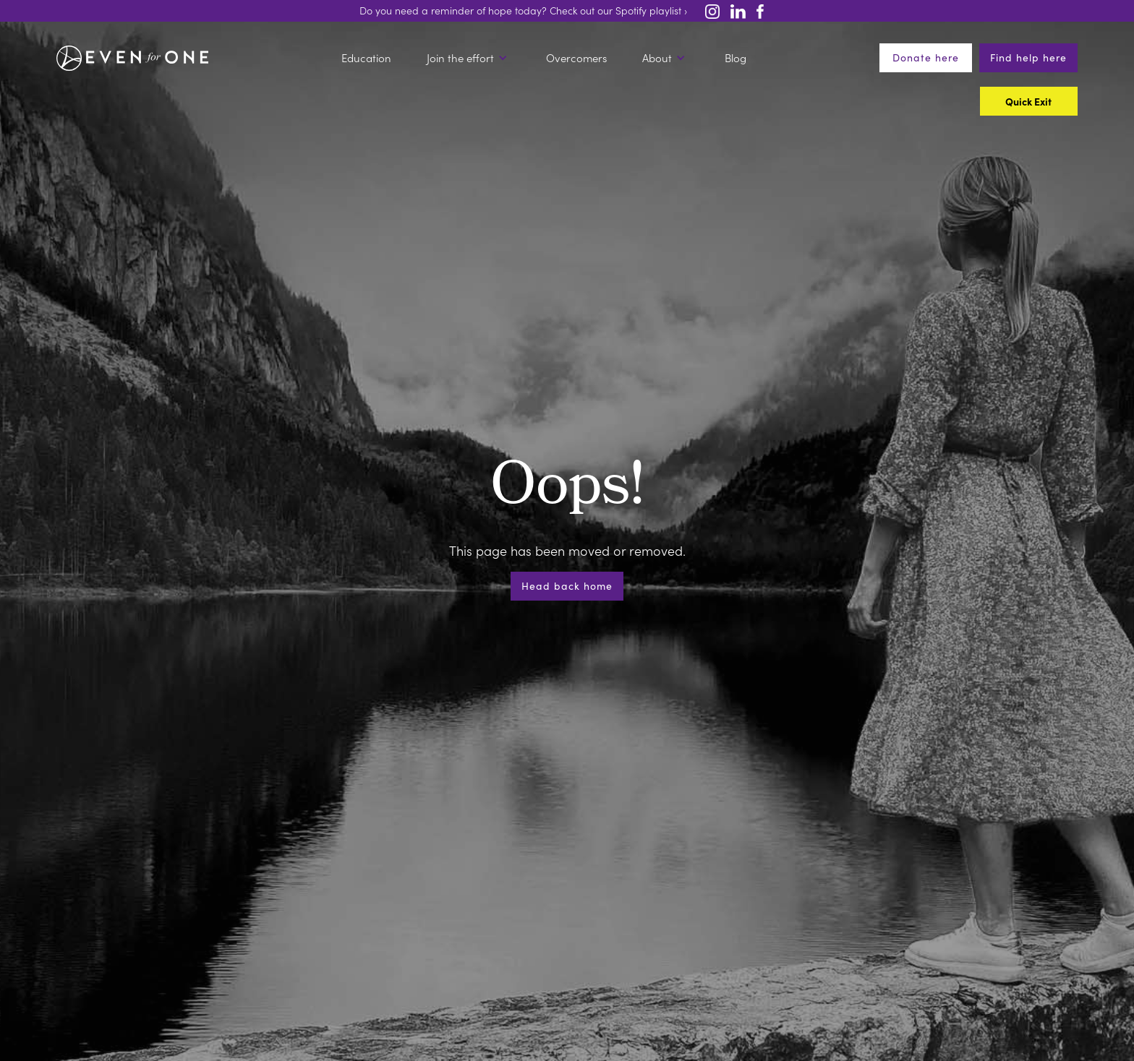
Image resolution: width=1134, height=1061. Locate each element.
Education (366, 58)
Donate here (925, 57)
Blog (735, 58)
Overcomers (576, 58)
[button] (469, 58)
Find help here (1028, 57)
